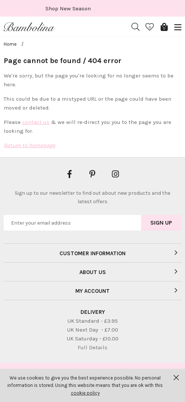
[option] (92, 8)
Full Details (92, 347)
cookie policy (85, 393)
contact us (35, 122)
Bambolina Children (29, 27)
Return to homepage (29, 145)
